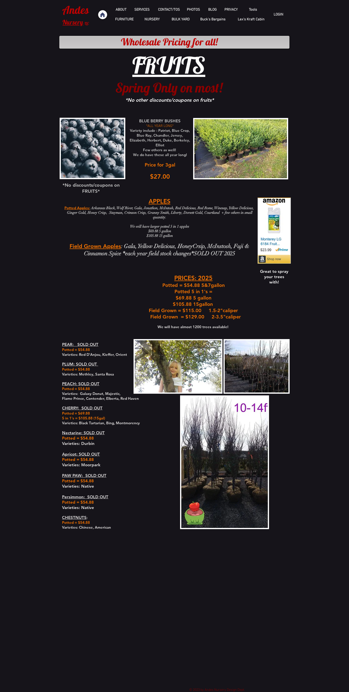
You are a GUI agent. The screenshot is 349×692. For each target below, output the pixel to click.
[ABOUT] (121, 9)
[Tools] (253, 9)
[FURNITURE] (124, 19)
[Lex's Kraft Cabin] (251, 19)
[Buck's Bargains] (213, 19)
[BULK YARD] (180, 19)
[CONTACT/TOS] (169, 9)
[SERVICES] (142, 9)
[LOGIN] (278, 14)
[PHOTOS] (193, 9)
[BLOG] (212, 9)
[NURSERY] (152, 19)
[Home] (102, 14)
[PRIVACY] (231, 9)
